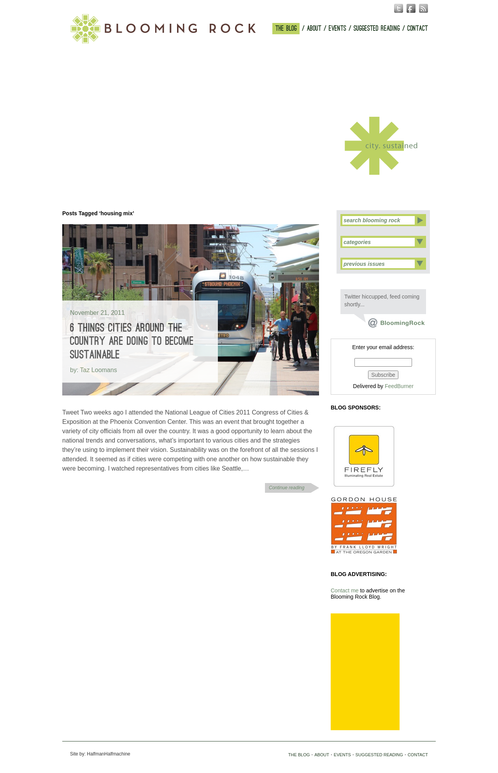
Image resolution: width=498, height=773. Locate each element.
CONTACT (417, 29)
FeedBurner (399, 386)
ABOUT (314, 29)
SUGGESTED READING (377, 29)
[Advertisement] (365, 671)
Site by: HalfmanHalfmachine (100, 754)
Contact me (345, 590)
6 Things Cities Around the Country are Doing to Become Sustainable (132, 341)
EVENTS (337, 29)
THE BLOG (286, 29)
